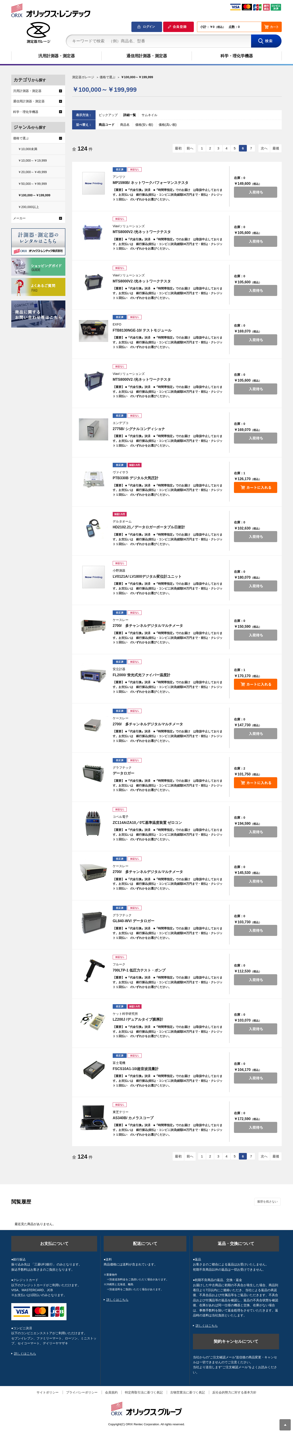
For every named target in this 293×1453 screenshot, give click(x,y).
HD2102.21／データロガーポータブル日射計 (149, 527)
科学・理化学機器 (236, 56)
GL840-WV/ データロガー (133, 921)
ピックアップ (108, 115)
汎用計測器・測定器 (56, 56)
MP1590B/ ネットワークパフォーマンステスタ (150, 183)
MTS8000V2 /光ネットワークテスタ (142, 232)
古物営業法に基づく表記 (187, 1392)
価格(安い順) (144, 124)
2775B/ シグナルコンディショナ (139, 429)
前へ (190, 148)
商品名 (125, 124)
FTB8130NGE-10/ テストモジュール (142, 330)
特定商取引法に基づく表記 (144, 1392)
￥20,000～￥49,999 (32, 172)
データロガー (123, 773)
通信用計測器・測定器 (146, 56)
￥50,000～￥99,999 (32, 184)
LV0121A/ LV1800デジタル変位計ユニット (147, 576)
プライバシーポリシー (82, 1392)
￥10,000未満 (27, 149)
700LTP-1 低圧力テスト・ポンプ (139, 970)
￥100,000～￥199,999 (34, 195)
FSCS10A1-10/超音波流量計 (136, 1069)
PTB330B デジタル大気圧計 (135, 478)
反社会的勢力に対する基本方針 (234, 1392)
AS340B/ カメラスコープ (133, 1118)
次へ (264, 148)
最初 (178, 148)
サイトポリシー (48, 1392)
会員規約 (111, 1392)
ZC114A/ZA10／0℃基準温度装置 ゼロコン (147, 823)
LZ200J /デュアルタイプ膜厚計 (138, 1019)
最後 (275, 148)
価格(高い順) (167, 124)
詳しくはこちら (25, 1353)
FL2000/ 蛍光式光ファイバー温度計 (141, 675)
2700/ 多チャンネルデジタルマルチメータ (148, 626)
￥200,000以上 (28, 207)
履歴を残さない (267, 1201)
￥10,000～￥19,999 (32, 160)
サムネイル (149, 115)
